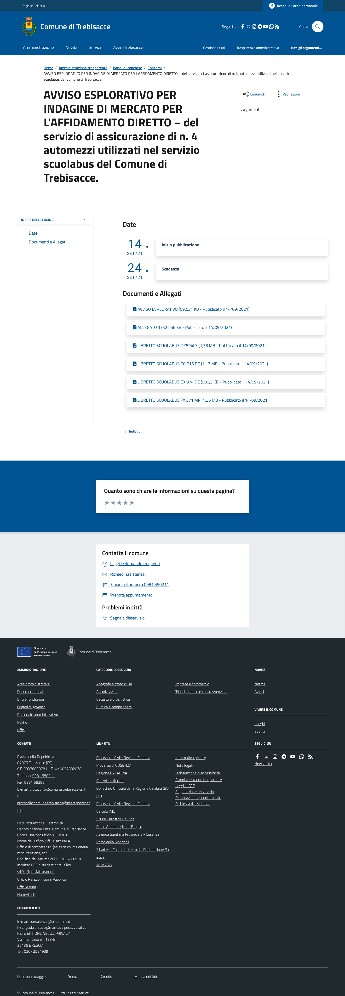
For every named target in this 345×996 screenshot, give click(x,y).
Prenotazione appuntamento (198, 797)
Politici (22, 722)
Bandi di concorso (127, 68)
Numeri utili (26, 894)
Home (48, 68)
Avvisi (259, 691)
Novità (71, 47)
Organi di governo (31, 707)
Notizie (259, 684)
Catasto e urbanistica (113, 699)
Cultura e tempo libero (114, 707)
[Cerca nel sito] (315, 26)
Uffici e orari (26, 887)
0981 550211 (43, 775)
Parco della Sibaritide (112, 842)
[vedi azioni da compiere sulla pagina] (287, 94)
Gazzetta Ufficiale (110, 780)
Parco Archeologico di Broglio (119, 826)
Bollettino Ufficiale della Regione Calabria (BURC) (132, 792)
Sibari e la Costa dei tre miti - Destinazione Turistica (132, 853)
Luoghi (259, 723)
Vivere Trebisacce (127, 47)
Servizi (95, 47)
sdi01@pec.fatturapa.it (35, 871)
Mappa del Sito (146, 976)
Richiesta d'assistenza (192, 803)
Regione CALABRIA (111, 773)
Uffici (21, 730)
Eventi (259, 731)
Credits (106, 976)
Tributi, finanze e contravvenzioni (201, 691)
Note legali (184, 765)
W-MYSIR (104, 865)
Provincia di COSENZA (114, 765)
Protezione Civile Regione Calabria (123, 757)
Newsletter (263, 763)
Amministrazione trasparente (83, 68)
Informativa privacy (190, 757)
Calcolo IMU (105, 811)
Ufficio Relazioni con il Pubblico (41, 879)
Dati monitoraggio (31, 976)
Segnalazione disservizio (194, 791)
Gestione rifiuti (214, 48)
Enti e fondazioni (30, 699)
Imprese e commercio (192, 684)
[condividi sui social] (253, 94)
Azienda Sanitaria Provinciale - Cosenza (127, 834)
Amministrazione (38, 47)
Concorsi (155, 68)
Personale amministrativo (37, 714)
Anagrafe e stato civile (114, 684)
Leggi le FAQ (185, 785)
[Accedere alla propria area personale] (293, 5)
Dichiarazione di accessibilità (197, 773)
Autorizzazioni (107, 691)
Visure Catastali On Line (115, 819)
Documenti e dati (30, 691)
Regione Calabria (33, 5)
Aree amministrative (33, 684)
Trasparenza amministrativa (257, 48)
